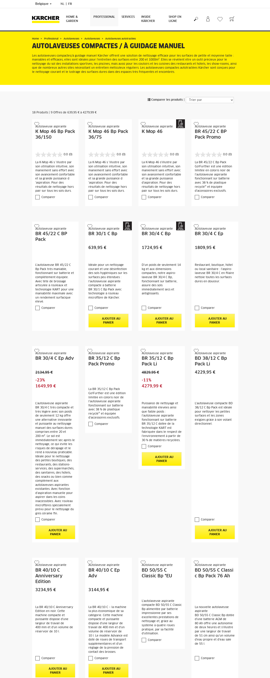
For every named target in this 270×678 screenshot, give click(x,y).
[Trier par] (210, 100)
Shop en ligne (175, 19)
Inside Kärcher (148, 19)
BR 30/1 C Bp (102, 234)
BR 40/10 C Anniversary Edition (49, 576)
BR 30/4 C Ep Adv (54, 358)
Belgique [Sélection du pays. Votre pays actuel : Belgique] (43, 3)
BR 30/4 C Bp (156, 234)
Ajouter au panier (108, 320)
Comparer (48, 197)
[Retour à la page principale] (47, 19)
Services (128, 17)
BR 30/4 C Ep (209, 234)
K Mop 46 (152, 131)
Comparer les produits (165, 99)
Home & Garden (72, 19)
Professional (104, 17)
